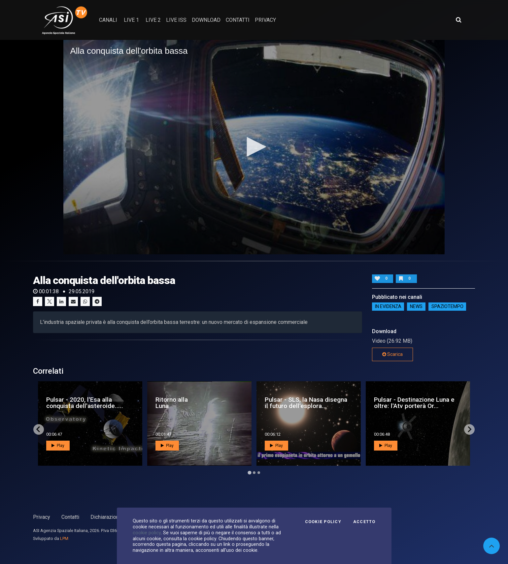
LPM (64, 538)
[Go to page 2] (254, 472)
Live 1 (131, 20)
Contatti (70, 517)
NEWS (416, 306)
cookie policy (147, 532)
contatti (238, 20)
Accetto (364, 522)
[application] (253, 147)
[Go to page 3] (258, 472)
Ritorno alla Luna (171, 403)
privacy (265, 20)
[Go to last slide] (38, 429)
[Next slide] (469, 429)
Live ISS (176, 20)
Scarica (392, 354)
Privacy (41, 517)
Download (206, 20)
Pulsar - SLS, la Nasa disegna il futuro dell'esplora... (306, 403)
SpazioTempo (447, 306)
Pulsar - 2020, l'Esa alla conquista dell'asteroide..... (84, 403)
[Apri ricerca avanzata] (458, 20)
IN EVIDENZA (388, 306)
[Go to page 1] (249, 472)
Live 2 (153, 20)
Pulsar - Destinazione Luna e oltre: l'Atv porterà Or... (414, 403)
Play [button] (57, 445)
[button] (254, 146)
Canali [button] (108, 20)
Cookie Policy (323, 522)
